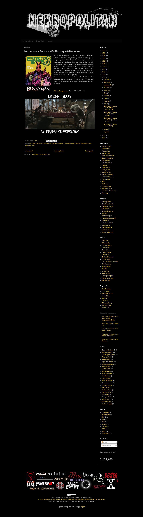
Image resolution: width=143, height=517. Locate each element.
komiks (104, 422)
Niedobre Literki (107, 188)
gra (103, 419)
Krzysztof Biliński (107, 373)
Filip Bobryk (105, 394)
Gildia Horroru (106, 172)
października (108, 85)
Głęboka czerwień (107, 174)
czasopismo (105, 412)
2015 (104, 135)
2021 (104, 64)
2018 (104, 72)
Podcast (67, 143)
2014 (104, 138)
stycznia (106, 132)
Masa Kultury (106, 296)
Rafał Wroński (106, 357)
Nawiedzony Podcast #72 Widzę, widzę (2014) (110, 119)
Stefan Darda (106, 225)
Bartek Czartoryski (107, 204)
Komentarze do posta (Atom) (41, 154)
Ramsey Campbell (107, 276)
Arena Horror (106, 153)
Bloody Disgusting (107, 158)
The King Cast (106, 305)
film (31, 143)
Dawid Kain (105, 209)
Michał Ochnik (106, 401)
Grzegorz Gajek (107, 385)
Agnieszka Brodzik (107, 362)
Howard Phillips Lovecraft (110, 262)
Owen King (105, 220)
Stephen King (106, 230)
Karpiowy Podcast (107, 293)
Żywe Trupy (105, 193)
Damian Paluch (106, 392)
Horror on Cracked (107, 177)
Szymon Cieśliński (75, 143)
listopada (107, 82)
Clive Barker (106, 247)
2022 (104, 61)
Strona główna (28, 41)
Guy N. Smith (106, 259)
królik (53, 143)
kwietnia (106, 101)
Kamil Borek (106, 387)
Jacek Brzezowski (107, 380)
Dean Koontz (106, 250)
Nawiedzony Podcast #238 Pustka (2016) (110, 329)
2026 (104, 50)
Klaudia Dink (106, 366)
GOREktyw (105, 291)
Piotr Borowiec (106, 376)
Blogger (82, 507)
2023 (104, 58)
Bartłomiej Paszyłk (107, 206)
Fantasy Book (106, 167)
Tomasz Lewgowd (107, 364)
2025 (104, 53)
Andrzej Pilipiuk (106, 201)
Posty (104, 442)
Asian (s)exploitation (108, 156)
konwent (104, 424)
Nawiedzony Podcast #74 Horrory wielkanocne (110, 107)
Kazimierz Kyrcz (107, 216)
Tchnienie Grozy (107, 303)
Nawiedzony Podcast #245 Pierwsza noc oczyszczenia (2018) (110, 318)
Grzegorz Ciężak (107, 397)
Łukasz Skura (106, 369)
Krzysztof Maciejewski (109, 218)
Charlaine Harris (107, 245)
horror (34, 143)
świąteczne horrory (86, 143)
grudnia (106, 79)
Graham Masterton (108, 211)
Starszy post (89, 151)
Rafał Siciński (106, 378)
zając (33, 145)
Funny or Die (106, 170)
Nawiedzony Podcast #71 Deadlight (110, 125)
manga (104, 429)
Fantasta (104, 165)
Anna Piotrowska (107, 383)
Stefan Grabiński (107, 227)
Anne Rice (105, 240)
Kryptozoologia (106, 186)
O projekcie (40, 41)
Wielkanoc (28, 145)
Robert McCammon (108, 278)
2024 (104, 56)
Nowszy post (29, 151)
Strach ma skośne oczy (109, 191)
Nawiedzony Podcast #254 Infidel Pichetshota (110, 335)
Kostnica (104, 184)
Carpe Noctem (106, 146)
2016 (104, 77)
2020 (104, 66)
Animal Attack (106, 151)
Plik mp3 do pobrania (61, 91)
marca (106, 104)
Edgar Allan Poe (107, 252)
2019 (104, 69)
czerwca (106, 95)
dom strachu (106, 415)
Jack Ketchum (106, 264)
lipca (105, 93)
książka (104, 426)
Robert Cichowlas (107, 223)
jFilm (103, 181)
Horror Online (106, 148)
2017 (104, 74)
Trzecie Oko (105, 308)
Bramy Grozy (106, 160)
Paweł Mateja (106, 359)
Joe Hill (104, 213)
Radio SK (105, 301)
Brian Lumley (106, 243)
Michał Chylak (106, 371)
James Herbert (106, 266)
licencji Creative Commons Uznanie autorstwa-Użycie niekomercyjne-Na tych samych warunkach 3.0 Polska (71, 499)
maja (105, 98)
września (107, 87)
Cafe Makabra (106, 289)
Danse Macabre (107, 163)
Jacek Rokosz (106, 399)
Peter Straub (106, 273)
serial (103, 431)
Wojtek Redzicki (107, 404)
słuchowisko (106, 433)
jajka (49, 143)
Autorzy (50, 41)
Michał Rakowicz (59, 143)
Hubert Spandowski (42, 143)
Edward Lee (105, 255)
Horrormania (106, 179)
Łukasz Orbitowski (107, 232)
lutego (106, 129)
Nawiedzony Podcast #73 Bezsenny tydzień (110, 113)
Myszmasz (105, 298)
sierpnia (106, 90)
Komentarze (106, 446)
